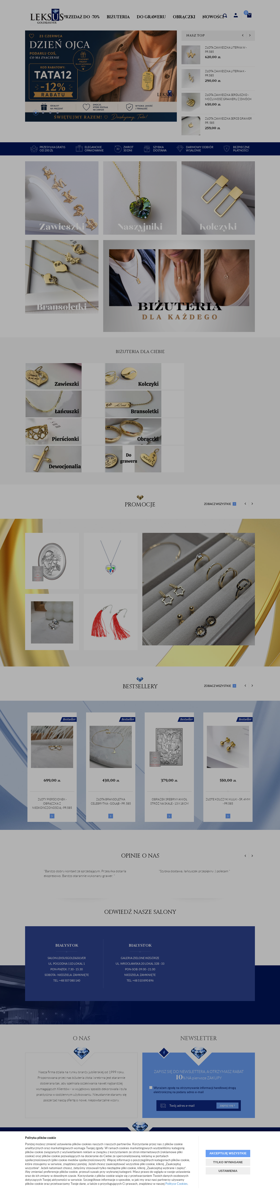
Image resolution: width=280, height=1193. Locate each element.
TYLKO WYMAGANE (228, 1162)
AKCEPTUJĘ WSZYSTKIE (227, 1153)
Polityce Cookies (176, 1183)
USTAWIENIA (228, 1171)
